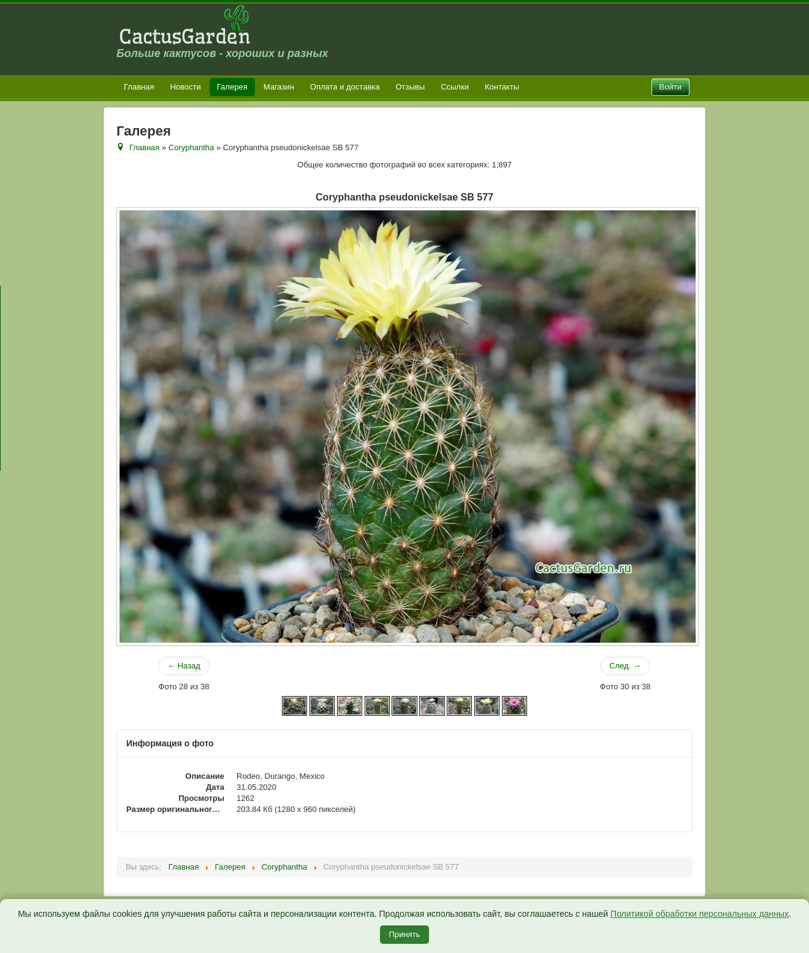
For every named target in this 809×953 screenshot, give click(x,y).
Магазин (279, 86)
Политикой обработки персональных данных (699, 914)
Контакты (502, 86)
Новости (185, 86)
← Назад (183, 665)
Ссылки (455, 86)
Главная (139, 86)
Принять (404, 934)
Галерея (232, 86)
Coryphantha (191, 147)
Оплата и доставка (345, 86)
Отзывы (410, 86)
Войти (670, 86)
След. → (625, 665)
